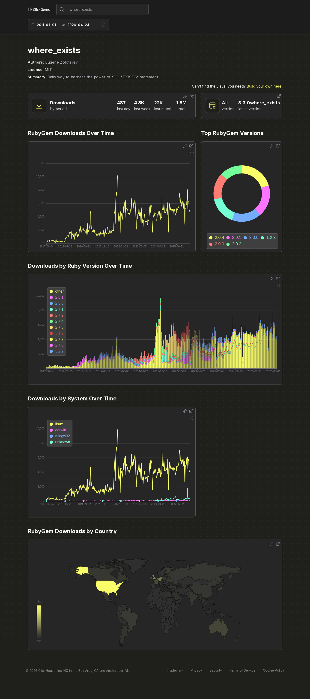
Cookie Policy (273, 670)
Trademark (175, 670)
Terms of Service (242, 670)
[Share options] (185, 96)
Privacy (196, 670)
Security (215, 670)
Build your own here (264, 86)
